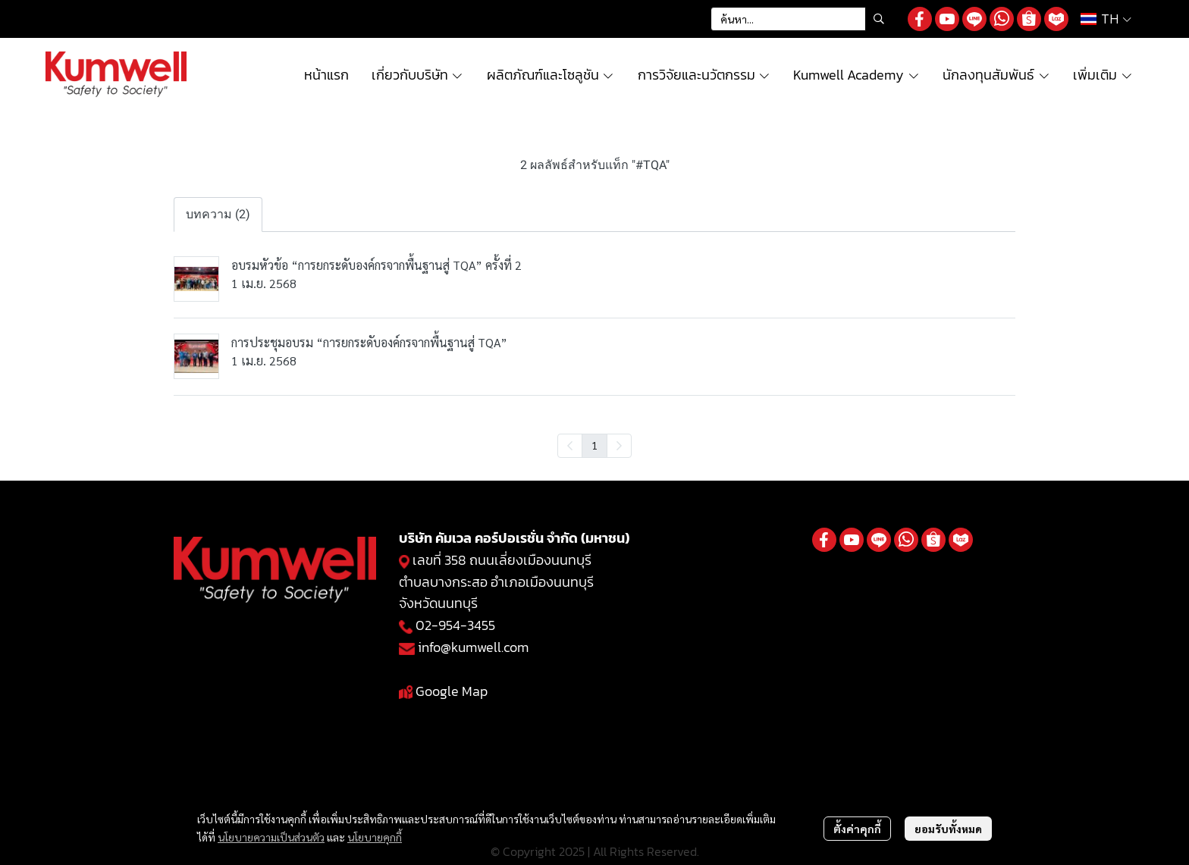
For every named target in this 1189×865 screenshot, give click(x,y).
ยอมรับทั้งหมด (948, 828)
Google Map (452, 691)
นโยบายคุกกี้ (374, 837)
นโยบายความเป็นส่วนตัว (271, 837)
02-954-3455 (455, 625)
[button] (801, 19)
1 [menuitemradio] (594, 445)
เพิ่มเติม (1103, 74)
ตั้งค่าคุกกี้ (857, 828)
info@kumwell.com (473, 647)
